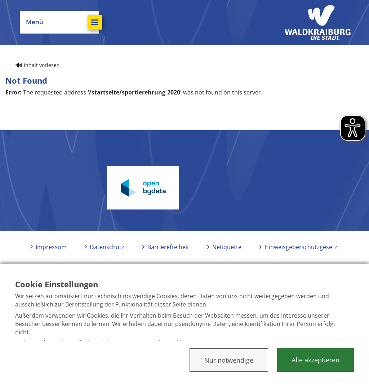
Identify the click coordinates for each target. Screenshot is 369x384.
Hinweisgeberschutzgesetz (300, 247)
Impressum (51, 247)
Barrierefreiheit (168, 247)
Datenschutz (107, 247)
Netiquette (226, 247)
